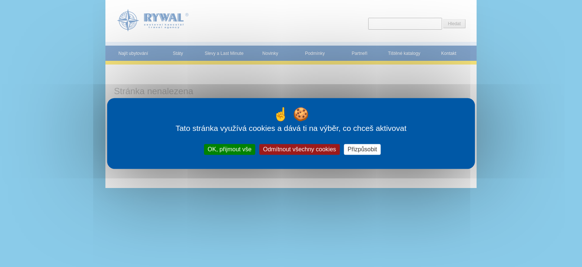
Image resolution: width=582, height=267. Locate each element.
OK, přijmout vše (229, 149)
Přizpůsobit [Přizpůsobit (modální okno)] (362, 149)
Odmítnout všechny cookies (299, 149)
